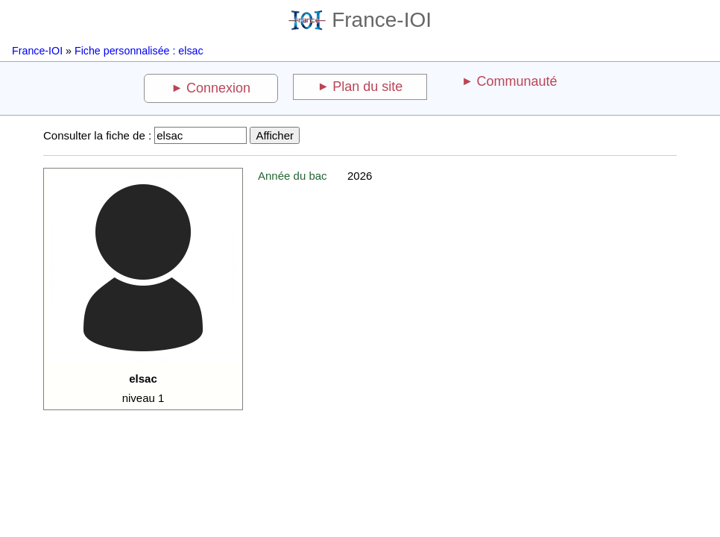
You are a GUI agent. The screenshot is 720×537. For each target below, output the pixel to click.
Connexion (218, 88)
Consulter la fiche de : (97, 135)
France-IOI (360, 19)
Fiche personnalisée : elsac (139, 51)
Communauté (516, 81)
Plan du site (367, 86)
